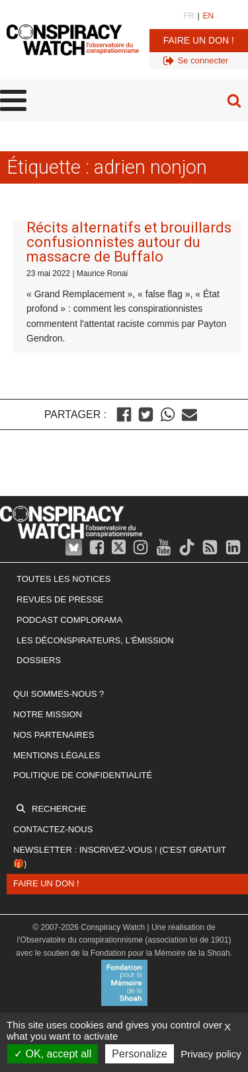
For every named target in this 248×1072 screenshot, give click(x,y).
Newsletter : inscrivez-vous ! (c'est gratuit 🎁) (119, 857)
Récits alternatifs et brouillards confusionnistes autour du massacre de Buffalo (128, 242)
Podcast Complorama (69, 620)
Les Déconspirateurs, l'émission (95, 640)
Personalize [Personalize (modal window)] (139, 1053)
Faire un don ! (198, 40)
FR (188, 15)
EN (208, 15)
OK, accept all (52, 1053)
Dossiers (39, 660)
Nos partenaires (53, 735)
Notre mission (47, 714)
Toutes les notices (63, 579)
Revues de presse (60, 599)
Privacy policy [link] (211, 1053)
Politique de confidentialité (82, 775)
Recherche (59, 809)
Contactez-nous (53, 829)
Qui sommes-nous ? (58, 694)
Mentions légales (56, 755)
